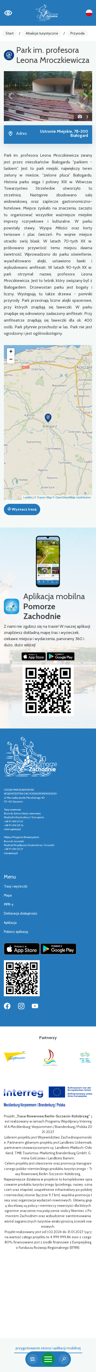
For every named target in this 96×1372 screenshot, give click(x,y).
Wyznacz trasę (21, 509)
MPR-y (8, 904)
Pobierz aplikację (16, 932)
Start (10, 33)
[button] (10, 96)
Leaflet (27, 497)
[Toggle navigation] (48, 1359)
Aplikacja (10, 923)
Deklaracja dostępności (20, 913)
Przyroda (77, 33)
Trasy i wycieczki (15, 886)
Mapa (8, 895)
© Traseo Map (43, 497)
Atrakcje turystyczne (42, 33)
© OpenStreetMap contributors (72, 497)
